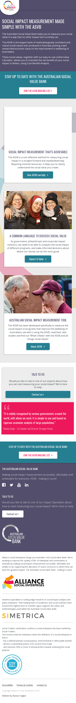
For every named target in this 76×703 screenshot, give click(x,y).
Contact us (38, 394)
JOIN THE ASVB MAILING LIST (38, 91)
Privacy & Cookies (25, 685)
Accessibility (7, 685)
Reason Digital (19, 695)
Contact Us (42, 685)
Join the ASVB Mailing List (38, 455)
